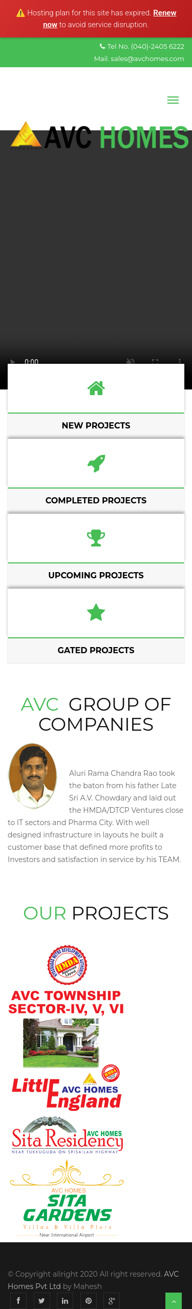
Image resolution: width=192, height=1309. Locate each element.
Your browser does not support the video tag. (96, 258)
